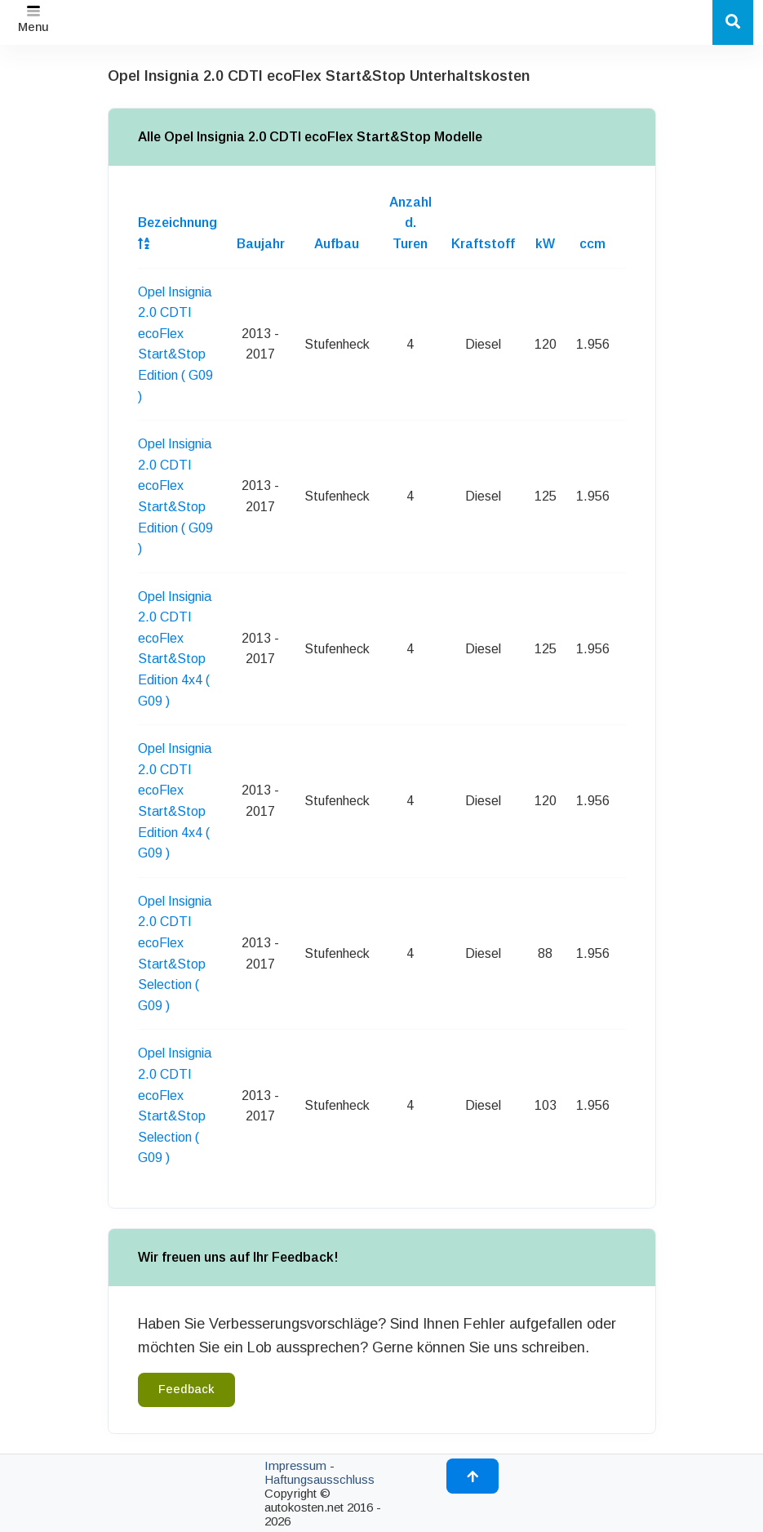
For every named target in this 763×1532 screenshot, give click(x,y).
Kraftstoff (483, 244)
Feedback (186, 1389)
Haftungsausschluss (319, 1479)
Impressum (295, 1465)
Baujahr (261, 244)
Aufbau (336, 244)
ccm (592, 244)
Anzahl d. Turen (410, 223)
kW (545, 244)
